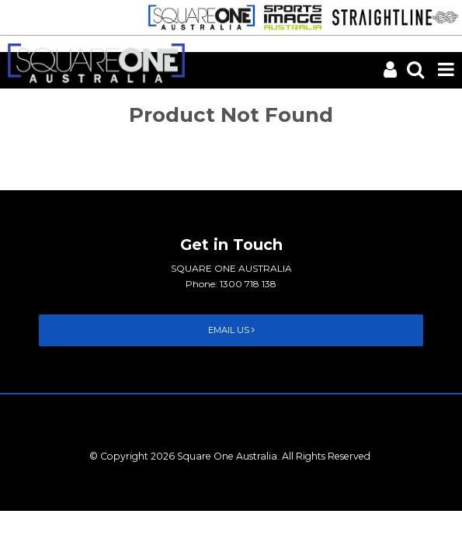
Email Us (231, 330)
